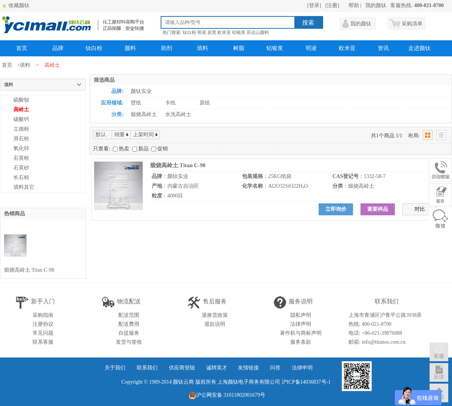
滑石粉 (21, 138)
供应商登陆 (182, 368)
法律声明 (300, 324)
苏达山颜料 (258, 32)
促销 (159, 149)
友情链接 (248, 368)
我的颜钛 (375, 5)
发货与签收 (129, 342)
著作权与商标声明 (301, 333)
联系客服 (42, 342)
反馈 (439, 372)
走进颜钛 (419, 48)
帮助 (354, 5)
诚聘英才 (216, 368)
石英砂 (21, 168)
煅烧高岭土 (144, 114)
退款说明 (214, 324)
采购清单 (412, 23)
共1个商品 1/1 (386, 135)
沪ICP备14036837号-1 (306, 382)
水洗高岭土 (178, 114)
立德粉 (21, 129)
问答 (275, 368)
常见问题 (42, 333)
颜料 (130, 48)
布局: (414, 135)
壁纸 (136, 103)
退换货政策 (215, 315)
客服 (439, 351)
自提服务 (128, 333)
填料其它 (23, 187)
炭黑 (211, 32)
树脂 (238, 48)
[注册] (332, 5)
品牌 (58, 48)
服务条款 (300, 342)
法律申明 (302, 368)
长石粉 (21, 177)
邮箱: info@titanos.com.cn (377, 342)
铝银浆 (238, 32)
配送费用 (128, 324)
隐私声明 (300, 315)
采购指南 (42, 315)
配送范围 (128, 315)
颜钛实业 (141, 91)
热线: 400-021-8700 (370, 324)
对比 (419, 209)
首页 (21, 48)
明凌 (201, 32)
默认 (101, 134)
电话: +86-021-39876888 (375, 333)
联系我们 (147, 368)
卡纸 (170, 103)
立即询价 (335, 209)
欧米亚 (224, 32)
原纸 (204, 103)
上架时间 (143, 134)
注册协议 (42, 324)
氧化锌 (21, 148)
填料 (202, 48)
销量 (119, 134)
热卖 (122, 149)
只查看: (101, 149)
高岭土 (21, 109)
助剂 (166, 48)
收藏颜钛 (19, 5)
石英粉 (21, 158)
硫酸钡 (21, 100)
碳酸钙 (21, 119)
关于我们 (115, 368)
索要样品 (377, 209)
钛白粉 (189, 32)
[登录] (314, 5)
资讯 (383, 48)
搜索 (308, 22)
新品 (141, 149)
